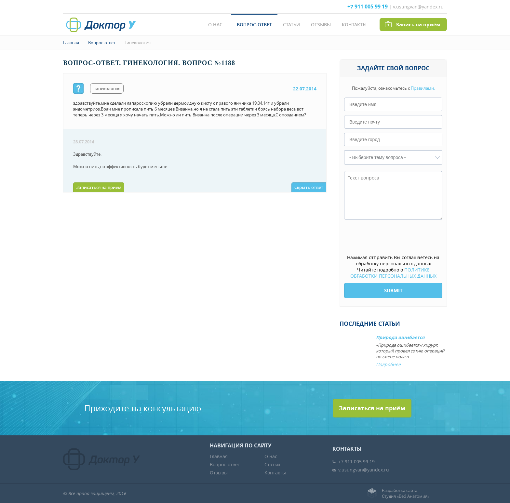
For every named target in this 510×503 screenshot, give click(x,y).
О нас (215, 24)
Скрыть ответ (308, 187)
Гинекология (138, 43)
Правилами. (423, 88)
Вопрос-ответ (254, 24)
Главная (71, 43)
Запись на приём (418, 24)
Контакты (354, 24)
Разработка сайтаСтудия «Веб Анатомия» (405, 493)
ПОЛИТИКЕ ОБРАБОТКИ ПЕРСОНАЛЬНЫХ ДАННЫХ (393, 273)
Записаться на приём (98, 187)
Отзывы (321, 24)
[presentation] (393, 237)
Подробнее (388, 364)
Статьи (291, 24)
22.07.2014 (304, 89)
